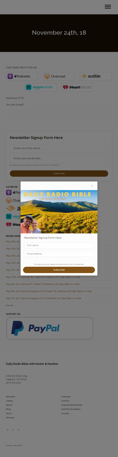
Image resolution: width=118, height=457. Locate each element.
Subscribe (59, 269)
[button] (92, 186)
